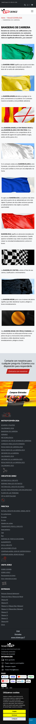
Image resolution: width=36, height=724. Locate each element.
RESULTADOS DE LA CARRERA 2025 (13, 462)
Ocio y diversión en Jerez (9, 579)
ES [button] (28, 5)
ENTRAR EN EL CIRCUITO (9, 480)
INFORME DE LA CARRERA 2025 (11, 459)
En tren (3, 520)
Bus (2, 536)
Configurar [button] (14, 719)
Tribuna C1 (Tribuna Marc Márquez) (12, 606)
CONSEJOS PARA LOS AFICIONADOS (13, 444)
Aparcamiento (5, 529)
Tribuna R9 (4, 600)
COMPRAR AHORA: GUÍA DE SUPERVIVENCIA (16, 551)
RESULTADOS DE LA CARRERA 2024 (13, 450)
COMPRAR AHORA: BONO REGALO (12, 554)
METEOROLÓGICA (7, 438)
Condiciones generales (8, 651)
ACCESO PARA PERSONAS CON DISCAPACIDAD (16, 490)
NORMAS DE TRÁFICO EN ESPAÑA (12, 539)
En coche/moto (6, 514)
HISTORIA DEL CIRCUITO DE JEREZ (12, 487)
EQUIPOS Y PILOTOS (8, 425)
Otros (3, 625)
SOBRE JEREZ (5, 572)
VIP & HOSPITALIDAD (8, 496)
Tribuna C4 (4, 615)
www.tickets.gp (18, 637)
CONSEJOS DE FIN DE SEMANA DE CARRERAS (16, 441)
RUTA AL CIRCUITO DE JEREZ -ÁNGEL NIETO (15, 511)
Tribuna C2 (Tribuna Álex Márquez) (12, 609)
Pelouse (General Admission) (10, 593)
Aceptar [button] (14, 711)
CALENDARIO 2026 (7, 428)
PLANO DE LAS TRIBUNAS (10, 493)
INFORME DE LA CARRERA (10, 453)
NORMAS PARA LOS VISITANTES (11, 483)
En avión (4, 517)
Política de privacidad (8, 654)
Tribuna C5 (4, 618)
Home (3, 18)
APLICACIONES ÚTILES (8, 548)
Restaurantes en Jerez (8, 575)
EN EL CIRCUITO (6, 545)
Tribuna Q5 (4, 603)
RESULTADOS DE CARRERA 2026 (12, 447)
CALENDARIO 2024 (7, 456)
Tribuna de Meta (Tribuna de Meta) (12, 597)
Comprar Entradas (18, 392)
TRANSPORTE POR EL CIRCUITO (12, 526)
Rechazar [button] (14, 715)
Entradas (18, 634)
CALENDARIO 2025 (7, 465)
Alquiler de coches (7, 523)
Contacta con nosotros (18, 371)
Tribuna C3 (4, 612)
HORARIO (4, 434)
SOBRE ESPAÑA (6, 569)
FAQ (18, 631)
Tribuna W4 (4, 621)
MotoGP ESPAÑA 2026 (14, 18)
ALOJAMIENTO (6, 542)
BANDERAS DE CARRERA (9, 431)
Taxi (2, 533)
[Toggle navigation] (32, 11)
